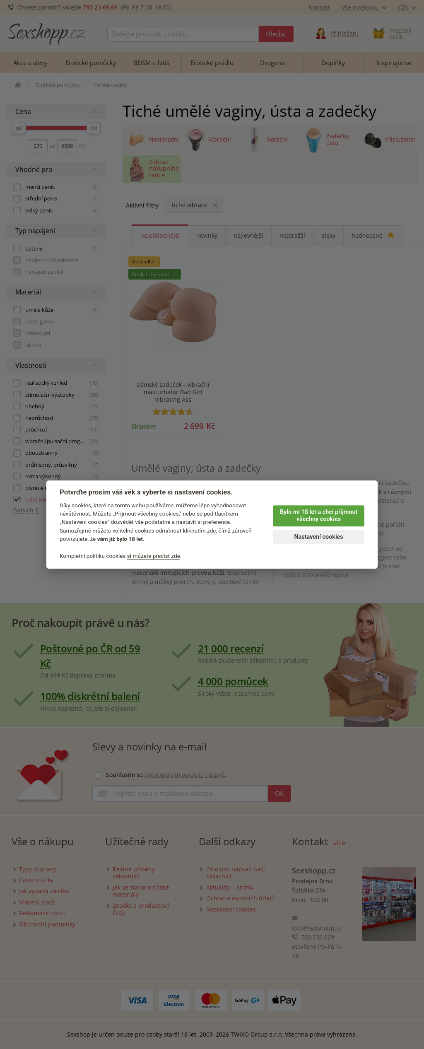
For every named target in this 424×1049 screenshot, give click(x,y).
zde (211, 530)
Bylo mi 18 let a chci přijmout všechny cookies (318, 516)
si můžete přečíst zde (153, 555)
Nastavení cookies (318, 536)
